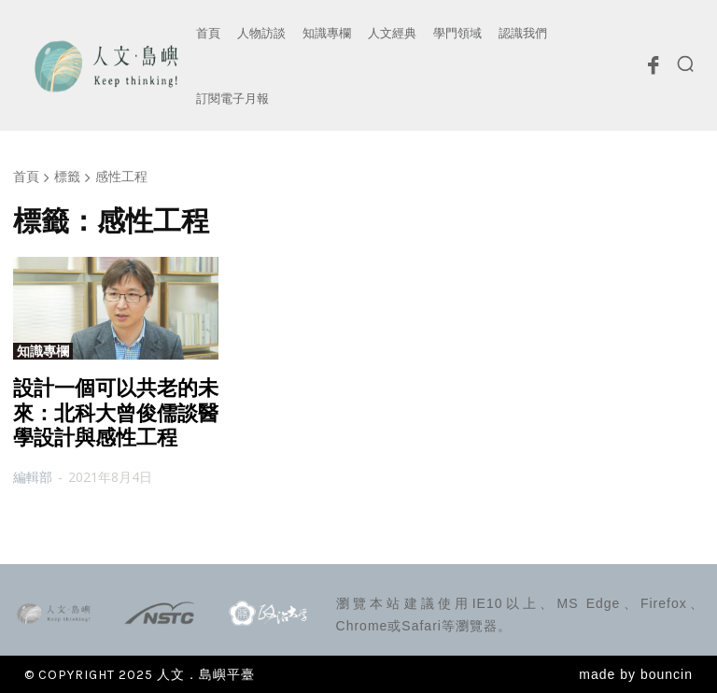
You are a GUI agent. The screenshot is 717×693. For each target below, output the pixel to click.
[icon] (653, 70)
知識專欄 (43, 351)
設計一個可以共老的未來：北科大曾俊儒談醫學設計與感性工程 (115, 412)
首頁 (26, 176)
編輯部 (32, 477)
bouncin (666, 674)
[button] (685, 63)
